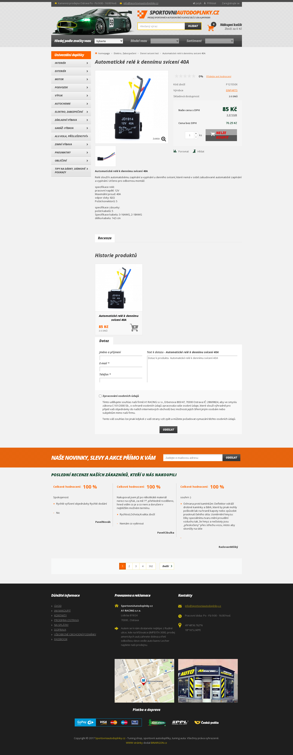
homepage (104, 53)
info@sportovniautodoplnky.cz (141, 3)
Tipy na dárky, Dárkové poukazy (70, 170)
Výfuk (59, 95)
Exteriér (60, 71)
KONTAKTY (60, 615)
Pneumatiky (63, 152)
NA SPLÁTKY (61, 625)
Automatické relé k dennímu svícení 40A (118, 318)
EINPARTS (232, 90)
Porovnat (183, 151)
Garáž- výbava (64, 128)
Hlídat (200, 151)
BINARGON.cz (159, 742)
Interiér (60, 63)
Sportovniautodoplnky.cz (110, 738)
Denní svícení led (149, 53)
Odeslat (231, 457)
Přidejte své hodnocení (218, 76)
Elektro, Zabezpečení (69, 111)
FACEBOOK (60, 639)
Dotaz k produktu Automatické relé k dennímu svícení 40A (192, 369)
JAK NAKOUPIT (62, 610)
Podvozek (61, 87)
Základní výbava (66, 120)
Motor (59, 79)
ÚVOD (58, 606)
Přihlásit (211, 3)
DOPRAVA (60, 629)
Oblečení (61, 160)
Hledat (193, 26)
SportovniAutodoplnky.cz (178, 15)
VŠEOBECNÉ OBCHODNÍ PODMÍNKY (75, 634)
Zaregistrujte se (231, 3)
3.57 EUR (232, 115)
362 (151, 566)
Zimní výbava (63, 144)
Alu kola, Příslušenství (70, 136)
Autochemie (63, 103)
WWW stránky (134, 742)
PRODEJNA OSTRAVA (66, 620)
